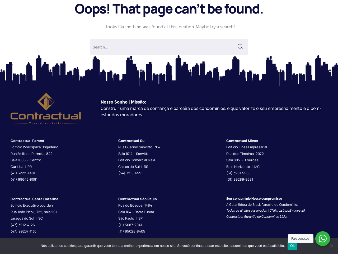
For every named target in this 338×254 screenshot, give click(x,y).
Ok (292, 246)
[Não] (331, 245)
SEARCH (240, 47)
